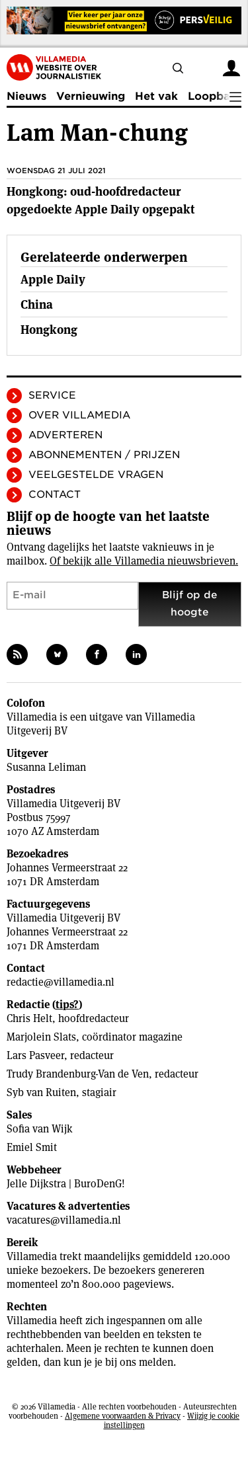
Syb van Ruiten (41, 1092)
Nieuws (26, 96)
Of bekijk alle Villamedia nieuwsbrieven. (144, 561)
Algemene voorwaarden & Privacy (123, 1416)
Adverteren (65, 435)
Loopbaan (215, 96)
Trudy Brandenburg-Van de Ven (78, 1074)
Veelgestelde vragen (95, 475)
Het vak (156, 96)
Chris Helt (29, 1018)
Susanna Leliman (46, 767)
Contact (54, 494)
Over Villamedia (79, 415)
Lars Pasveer (35, 1055)
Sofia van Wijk (40, 1129)
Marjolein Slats (41, 1037)
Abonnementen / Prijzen (104, 455)
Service (52, 395)
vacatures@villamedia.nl (64, 1220)
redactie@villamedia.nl (60, 982)
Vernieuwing (90, 96)
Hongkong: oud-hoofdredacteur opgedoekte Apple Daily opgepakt (100, 200)
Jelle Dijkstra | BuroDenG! (66, 1184)
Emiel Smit (32, 1147)
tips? (67, 1004)
